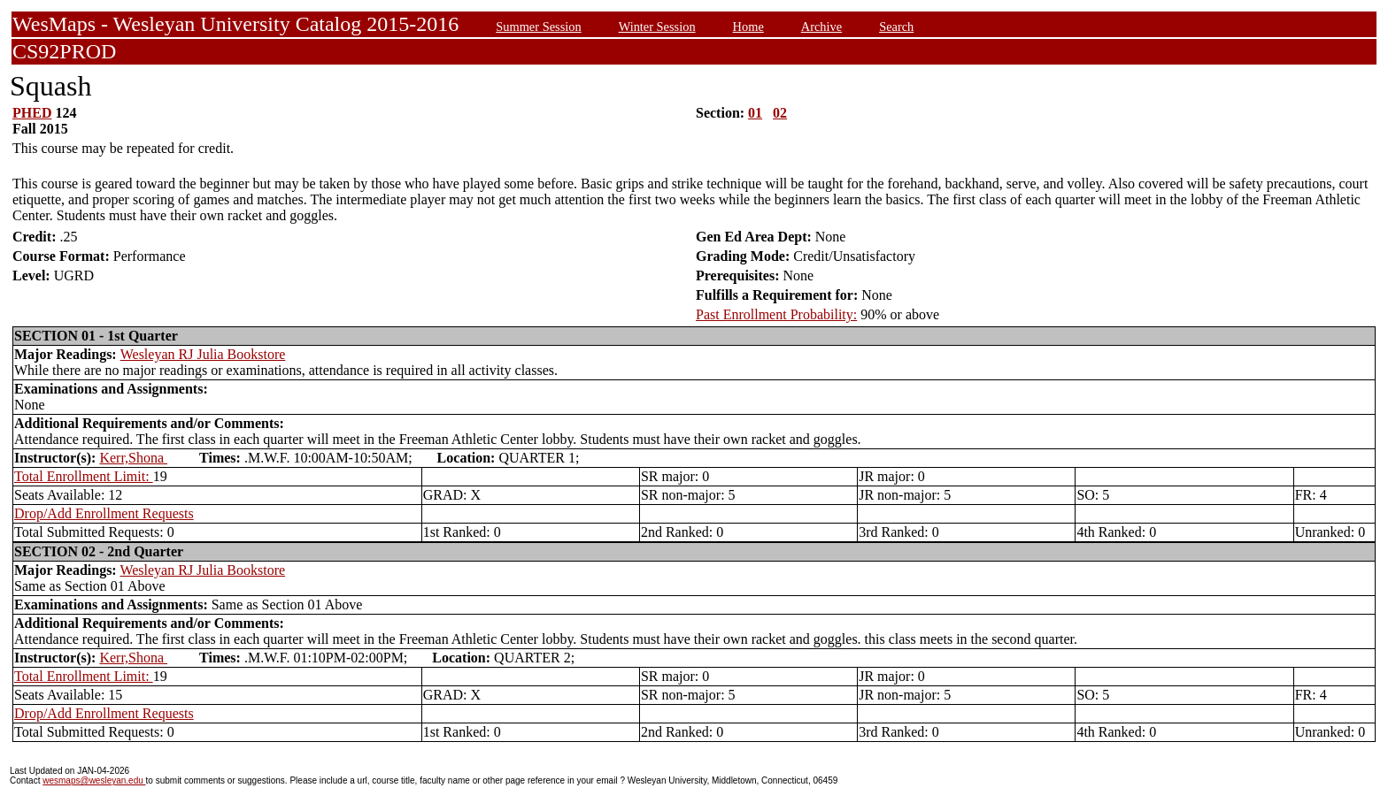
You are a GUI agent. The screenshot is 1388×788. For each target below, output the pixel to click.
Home (748, 26)
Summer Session (538, 26)
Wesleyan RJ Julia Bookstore (203, 354)
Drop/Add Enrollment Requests (104, 513)
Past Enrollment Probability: (776, 314)
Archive (821, 26)
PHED (31, 112)
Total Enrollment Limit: (83, 476)
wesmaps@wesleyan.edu (93, 780)
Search (896, 26)
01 (755, 112)
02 (780, 112)
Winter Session (657, 26)
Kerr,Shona (133, 457)
